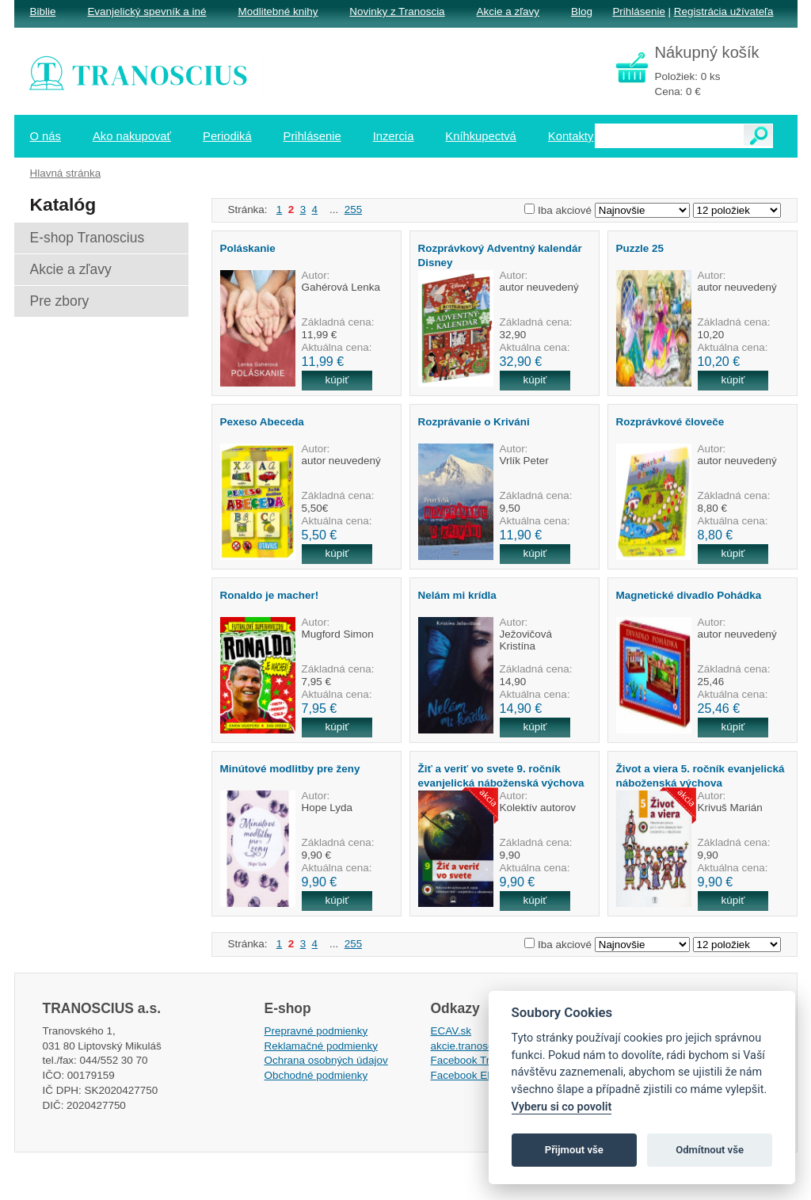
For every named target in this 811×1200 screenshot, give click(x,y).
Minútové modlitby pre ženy (290, 769)
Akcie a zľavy (508, 11)
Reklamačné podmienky (321, 1046)
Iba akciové (565, 210)
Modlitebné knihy (278, 11)
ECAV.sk (451, 1031)
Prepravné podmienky (316, 1031)
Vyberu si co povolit (562, 1107)
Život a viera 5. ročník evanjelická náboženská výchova (700, 775)
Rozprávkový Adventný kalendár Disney (500, 255)
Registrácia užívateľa (724, 11)
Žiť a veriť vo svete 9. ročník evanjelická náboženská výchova (501, 775)
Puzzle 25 (640, 248)
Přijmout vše (574, 1150)
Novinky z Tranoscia (396, 11)
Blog (581, 11)
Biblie (43, 11)
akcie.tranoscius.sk (476, 1046)
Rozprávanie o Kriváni (474, 422)
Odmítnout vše (710, 1150)
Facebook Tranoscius (481, 1060)
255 (353, 209)
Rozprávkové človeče (670, 422)
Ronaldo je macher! (269, 595)
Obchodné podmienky (316, 1075)
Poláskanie (248, 248)
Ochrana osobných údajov (326, 1060)
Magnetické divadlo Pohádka (689, 595)
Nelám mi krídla (457, 595)
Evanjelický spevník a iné (146, 11)
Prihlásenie (638, 11)
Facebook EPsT (469, 1075)
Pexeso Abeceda (262, 422)
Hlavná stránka (65, 173)
